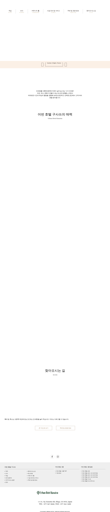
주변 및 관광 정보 (65, 428)
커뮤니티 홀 (31, 475)
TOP (7, 471)
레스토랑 (30, 473)
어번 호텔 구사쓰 (86, 479)
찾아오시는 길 (31, 471)
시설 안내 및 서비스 (33, 478)
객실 (7, 475)
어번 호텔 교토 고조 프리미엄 (90, 477)
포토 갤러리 (9, 478)
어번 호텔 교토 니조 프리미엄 (90, 473)
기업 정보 (58, 473)
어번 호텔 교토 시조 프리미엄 (90, 475)
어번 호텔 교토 (86, 471)
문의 (7, 482)
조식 (7, 473)
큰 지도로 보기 (43, 428)
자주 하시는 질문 (10, 480)
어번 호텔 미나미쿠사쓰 (88, 481)
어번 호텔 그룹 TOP (61, 471)
